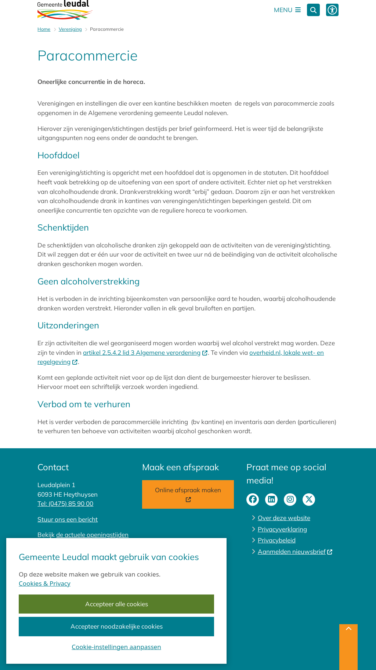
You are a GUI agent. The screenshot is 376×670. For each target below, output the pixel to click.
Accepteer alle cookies (116, 604)
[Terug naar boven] (348, 647)
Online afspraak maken (188, 494)
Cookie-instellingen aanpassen (116, 646)
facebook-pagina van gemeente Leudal (252, 499)
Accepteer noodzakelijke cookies (116, 626)
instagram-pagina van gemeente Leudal (290, 499)
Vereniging (70, 29)
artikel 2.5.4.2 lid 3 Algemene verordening (145, 352)
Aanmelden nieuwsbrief (295, 551)
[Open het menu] (287, 10)
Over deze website (284, 518)
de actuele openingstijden (92, 534)
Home (43, 29)
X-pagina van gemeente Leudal (309, 499)
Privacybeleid (277, 540)
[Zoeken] (313, 9)
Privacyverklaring (282, 529)
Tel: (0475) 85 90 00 (65, 503)
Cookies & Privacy (44, 583)
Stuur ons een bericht (67, 519)
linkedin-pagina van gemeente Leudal (271, 499)
